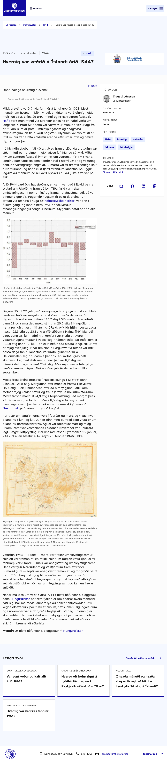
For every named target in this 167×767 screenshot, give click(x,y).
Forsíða (12, 25)
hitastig (122, 139)
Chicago (107, 172)
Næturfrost (10, 408)
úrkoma (109, 147)
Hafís (7, 121)
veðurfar (138, 139)
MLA (121, 172)
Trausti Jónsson (124, 96)
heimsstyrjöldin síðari (60, 201)
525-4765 (86, 754)
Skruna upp (153, 754)
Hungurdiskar (20, 599)
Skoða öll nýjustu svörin (144, 658)
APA (115, 172)
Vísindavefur (29, 25)
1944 (45, 25)
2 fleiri (87, 53)
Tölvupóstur (114, 754)
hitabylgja (126, 147)
